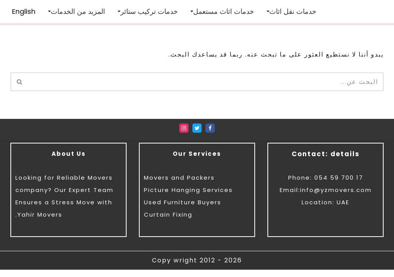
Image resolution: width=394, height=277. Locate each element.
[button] (268, 11)
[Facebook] (210, 135)
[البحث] (206, 81)
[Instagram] (184, 135)
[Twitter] (197, 135)
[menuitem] (23, 11)
